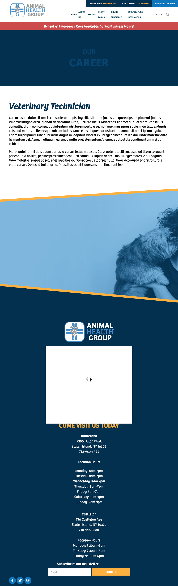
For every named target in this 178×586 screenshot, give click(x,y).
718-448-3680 (89, 529)
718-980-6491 (89, 451)
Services (92, 14)
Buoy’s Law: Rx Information (135, 14)
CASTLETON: (135, 3)
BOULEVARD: (103, 3)
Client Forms (101, 14)
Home (74, 14)
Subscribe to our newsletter (78, 563)
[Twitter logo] (20, 580)
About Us (81, 14)
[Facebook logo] (12, 580)
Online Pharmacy (116, 14)
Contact (158, 14)
